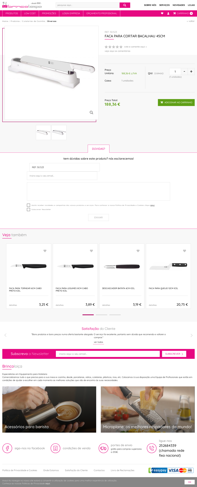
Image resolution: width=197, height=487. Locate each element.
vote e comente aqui (134, 47)
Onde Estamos (51, 470)
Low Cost (30, 13)
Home (5, 21)
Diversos (52, 21)
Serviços (164, 5)
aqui (152, 205)
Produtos (12, 13)
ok (189, 482)
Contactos (99, 470)
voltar (192, 21)
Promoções (49, 13)
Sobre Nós (150, 5)
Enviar (98, 217)
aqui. (47, 483)
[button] (88, 314)
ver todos (98, 342)
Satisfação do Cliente (76, 470)
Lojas (191, 5)
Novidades (179, 5)
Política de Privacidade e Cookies (19, 470)
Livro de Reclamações (122, 470)
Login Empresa (71, 13)
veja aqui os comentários (117, 51)
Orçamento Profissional (101, 13)
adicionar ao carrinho (176, 102)
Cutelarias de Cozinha (33, 21)
